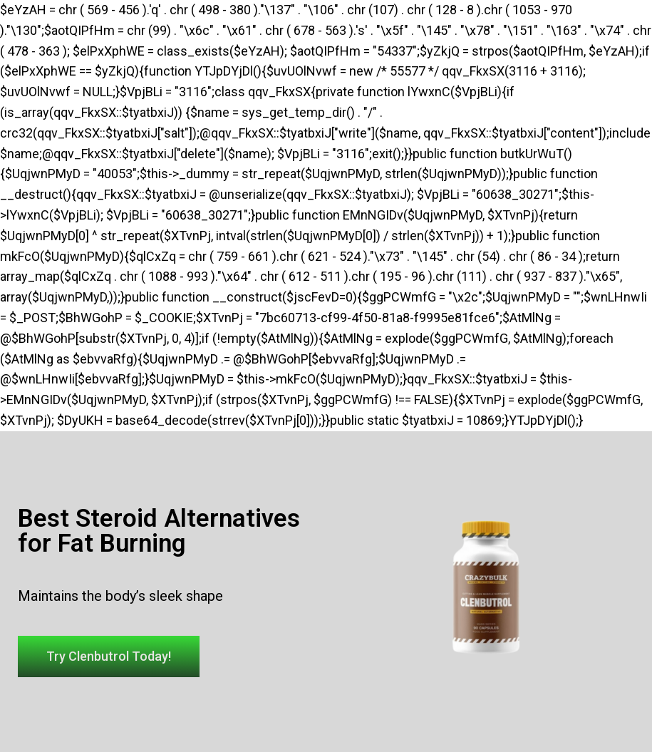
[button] (109, 656)
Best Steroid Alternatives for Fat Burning (159, 531)
